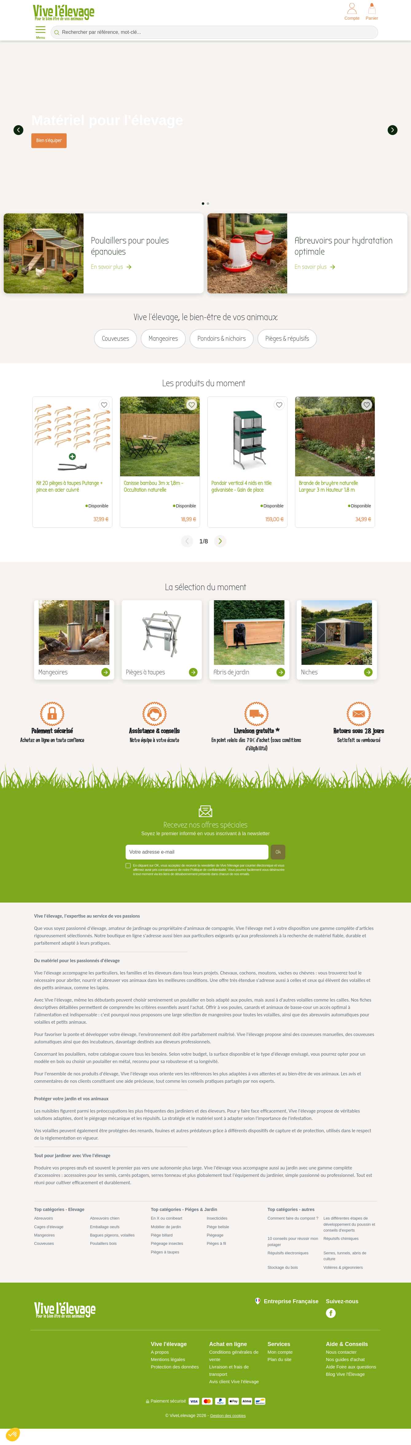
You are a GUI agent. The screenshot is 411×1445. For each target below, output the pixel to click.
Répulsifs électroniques (290, 1260)
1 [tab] (203, 202)
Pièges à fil (217, 1250)
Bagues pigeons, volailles (114, 1241)
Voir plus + (44, 888)
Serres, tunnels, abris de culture (346, 1264)
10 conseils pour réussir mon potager (290, 1248)
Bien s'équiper (49, 140)
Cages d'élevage (50, 1232)
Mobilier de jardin (167, 1232)
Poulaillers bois (104, 1250)
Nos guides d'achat (347, 1368)
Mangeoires (45, 1241)
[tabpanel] (205, 129)
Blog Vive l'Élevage (347, 1390)
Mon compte (281, 1361)
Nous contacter (342, 1361)
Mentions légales (169, 1368)
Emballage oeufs (106, 1232)
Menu (40, 32)
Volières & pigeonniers (344, 1276)
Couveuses (45, 1250)
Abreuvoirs (44, 1223)
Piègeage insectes (168, 1250)
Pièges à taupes (166, 1259)
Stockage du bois (284, 1276)
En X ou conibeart (168, 1223)
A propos (160, 1361)
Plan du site (280, 1368)
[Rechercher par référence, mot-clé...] (214, 32)
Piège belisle (219, 1232)
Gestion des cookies (228, 1431)
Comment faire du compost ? (293, 1227)
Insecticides (218, 1223)
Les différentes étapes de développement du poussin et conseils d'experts (349, 1230)
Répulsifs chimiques (342, 1245)
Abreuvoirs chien (106, 1223)
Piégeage (216, 1241)
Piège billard (162, 1241)
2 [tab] (208, 202)
